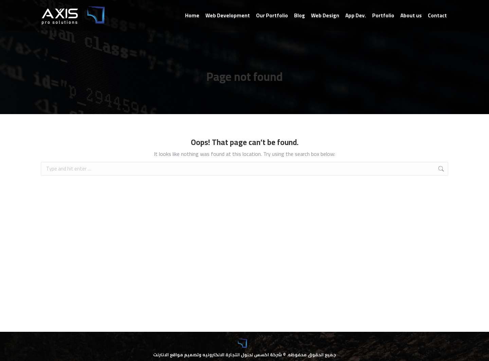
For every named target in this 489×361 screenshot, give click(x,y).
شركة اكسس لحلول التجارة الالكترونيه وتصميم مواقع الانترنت (217, 354)
